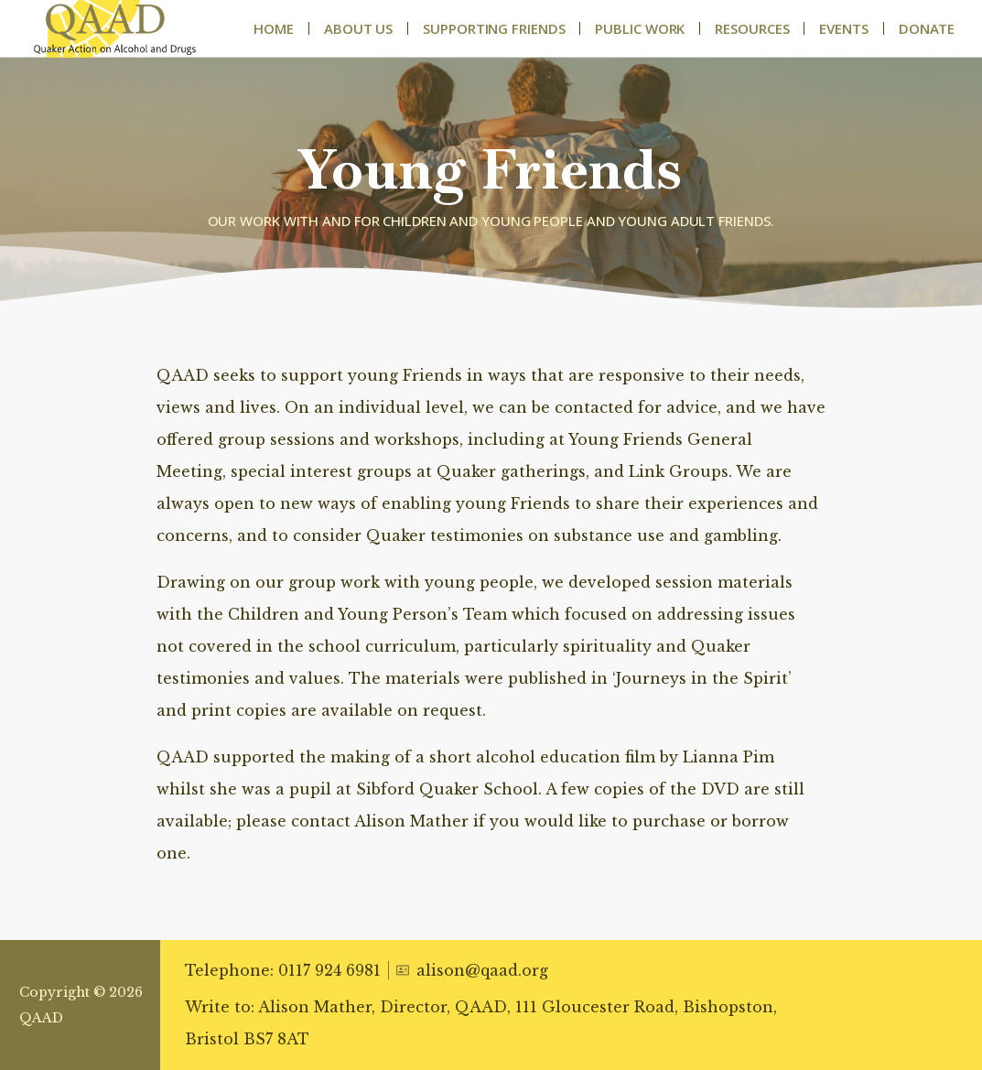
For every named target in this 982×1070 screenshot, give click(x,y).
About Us (358, 28)
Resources (752, 28)
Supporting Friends (494, 28)
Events (843, 28)
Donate (927, 28)
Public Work (640, 28)
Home (274, 28)
